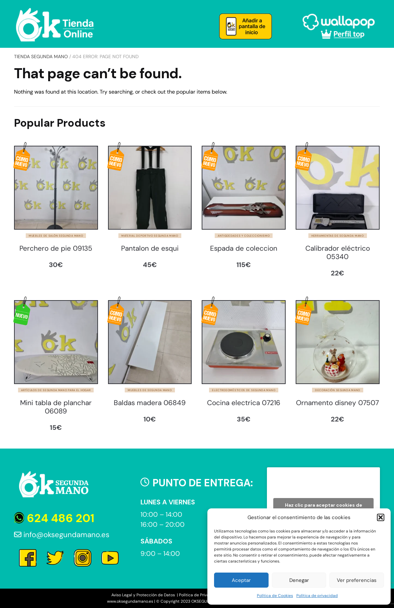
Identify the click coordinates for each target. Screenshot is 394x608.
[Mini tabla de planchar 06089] (56, 342)
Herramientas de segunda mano (337, 235)
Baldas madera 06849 (150, 403)
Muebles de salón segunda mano (56, 235)
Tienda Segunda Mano (41, 56)
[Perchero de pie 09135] (56, 188)
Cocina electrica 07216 (243, 403)
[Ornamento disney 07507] (338, 342)
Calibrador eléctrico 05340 (337, 252)
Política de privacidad (317, 595)
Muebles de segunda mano (150, 390)
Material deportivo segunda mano (149, 235)
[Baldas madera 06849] (150, 342)
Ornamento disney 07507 (337, 403)
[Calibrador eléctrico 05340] (338, 188)
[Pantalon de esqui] (150, 188)
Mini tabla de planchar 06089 (56, 407)
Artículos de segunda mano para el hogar (56, 390)
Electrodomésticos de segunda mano (243, 390)
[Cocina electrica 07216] (244, 342)
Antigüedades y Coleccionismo (244, 235)
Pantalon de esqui (150, 248)
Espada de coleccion (243, 248)
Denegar (299, 580)
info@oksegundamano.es (61, 534)
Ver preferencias (357, 580)
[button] (380, 517)
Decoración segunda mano (337, 390)
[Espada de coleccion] (244, 188)
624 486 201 (54, 518)
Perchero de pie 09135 (55, 248)
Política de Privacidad (199, 595)
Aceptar (241, 580)
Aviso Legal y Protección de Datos (143, 595)
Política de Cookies (275, 595)
